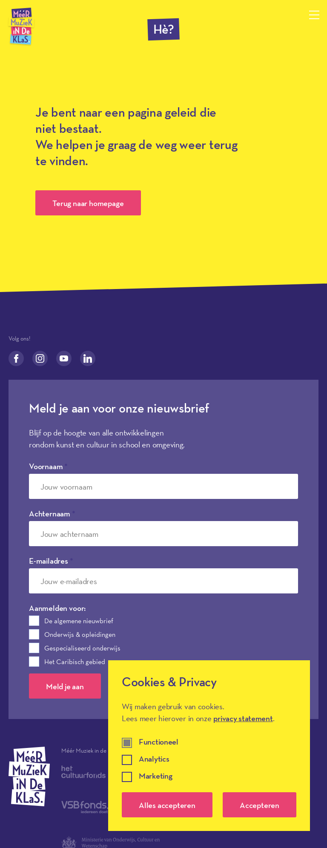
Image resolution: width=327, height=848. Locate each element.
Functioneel (158, 742)
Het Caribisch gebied (74, 661)
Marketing (155, 776)
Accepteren (259, 805)
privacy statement (242, 718)
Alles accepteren (167, 805)
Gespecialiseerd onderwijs (82, 648)
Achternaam (52, 513)
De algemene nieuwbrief (78, 621)
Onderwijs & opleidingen (79, 634)
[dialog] (209, 745)
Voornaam (48, 466)
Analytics (154, 759)
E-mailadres (51, 560)
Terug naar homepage (87, 203)
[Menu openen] (314, 15)
